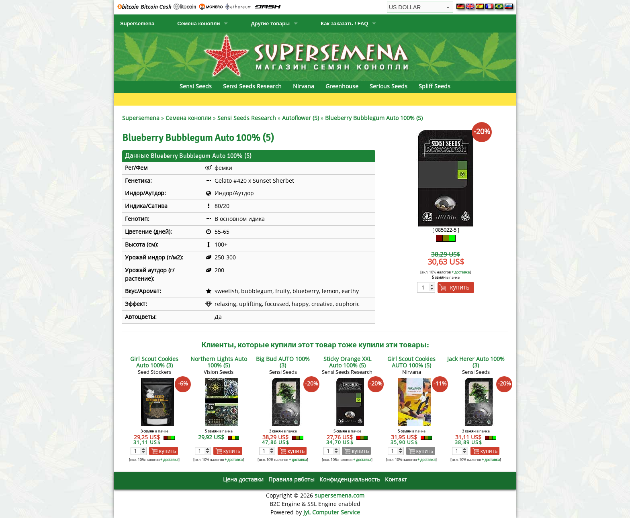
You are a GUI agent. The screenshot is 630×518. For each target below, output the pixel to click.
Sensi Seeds (196, 86)
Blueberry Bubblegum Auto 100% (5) (374, 118)
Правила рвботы (291, 479)
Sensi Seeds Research (252, 86)
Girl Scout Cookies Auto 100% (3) (154, 362)
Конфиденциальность (349, 479)
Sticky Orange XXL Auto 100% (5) (347, 362)
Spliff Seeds (434, 86)
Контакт (396, 479)
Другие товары (270, 23)
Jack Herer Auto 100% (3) (476, 362)
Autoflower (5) (300, 118)
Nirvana (303, 86)
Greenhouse (341, 86)
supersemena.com (339, 495)
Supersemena (137, 23)
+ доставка (461, 272)
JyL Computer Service (331, 512)
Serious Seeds (388, 86)
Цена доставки (243, 479)
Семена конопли (198, 23)
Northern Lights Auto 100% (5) (218, 362)
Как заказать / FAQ (344, 23)
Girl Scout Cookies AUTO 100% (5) (411, 362)
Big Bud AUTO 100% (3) (283, 362)
